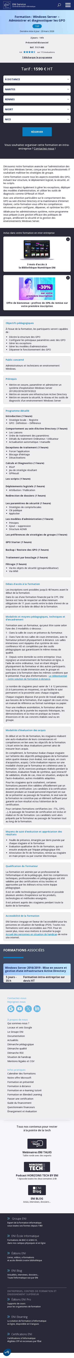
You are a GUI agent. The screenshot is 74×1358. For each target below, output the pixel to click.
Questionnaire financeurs (21, 1107)
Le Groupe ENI (15, 1031)
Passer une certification (20, 1098)
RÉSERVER (37, 131)
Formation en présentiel (20, 1082)
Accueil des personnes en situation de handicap (31, 934)
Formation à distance (19, 1086)
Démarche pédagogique (20, 1044)
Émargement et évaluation (22, 1111)
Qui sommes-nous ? (18, 1023)
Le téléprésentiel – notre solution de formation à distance (36, 677)
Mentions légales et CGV (20, 1061)
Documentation (16, 1036)
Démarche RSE (15, 1052)
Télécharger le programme (37, 57)
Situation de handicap (19, 1057)
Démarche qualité (17, 1048)
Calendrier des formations (21, 1073)
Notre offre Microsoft (19, 1077)
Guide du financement (19, 1102)
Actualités (12, 1040)
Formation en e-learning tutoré (24, 1090)
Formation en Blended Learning (24, 1094)
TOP (37, 26)
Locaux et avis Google (19, 1027)
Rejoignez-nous (16, 1001)
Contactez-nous (44, 148)
